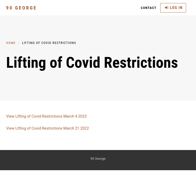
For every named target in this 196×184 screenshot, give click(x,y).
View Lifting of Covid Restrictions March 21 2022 (47, 128)
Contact (149, 8)
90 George (21, 8)
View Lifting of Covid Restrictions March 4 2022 (46, 116)
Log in (174, 7)
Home (11, 43)
